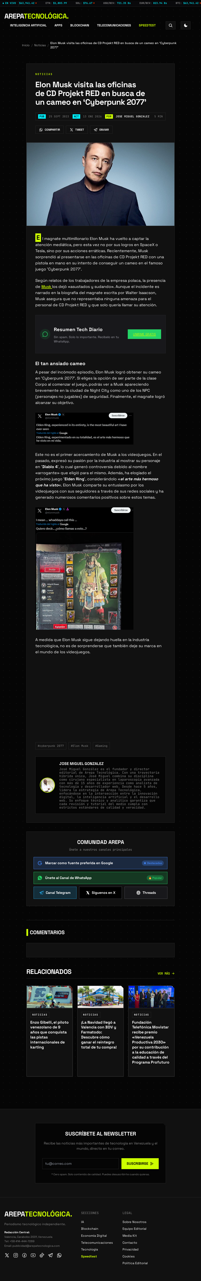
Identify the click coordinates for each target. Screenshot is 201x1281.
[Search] (170, 25)
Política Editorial (135, 1263)
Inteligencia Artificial (28, 25)
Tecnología (89, 1250)
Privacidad (130, 1250)
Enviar (101, 130)
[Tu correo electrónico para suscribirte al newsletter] (80, 1163)
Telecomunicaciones (114, 25)
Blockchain (79, 25)
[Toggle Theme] (186, 25)
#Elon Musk (79, 746)
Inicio (26, 45)
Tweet (77, 130)
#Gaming (101, 746)
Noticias (40, 45)
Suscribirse (140, 1163)
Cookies (129, 1256)
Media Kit (130, 1236)
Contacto (130, 1243)
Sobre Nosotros (134, 1222)
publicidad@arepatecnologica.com (36, 1246)
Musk (47, 286)
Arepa (36, 16)
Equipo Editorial (134, 1229)
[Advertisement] (100, 701)
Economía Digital (94, 1236)
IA (82, 1222)
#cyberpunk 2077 (51, 746)
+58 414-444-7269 (22, 1241)
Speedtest (147, 25)
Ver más (166, 977)
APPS (58, 25)
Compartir (49, 130)
